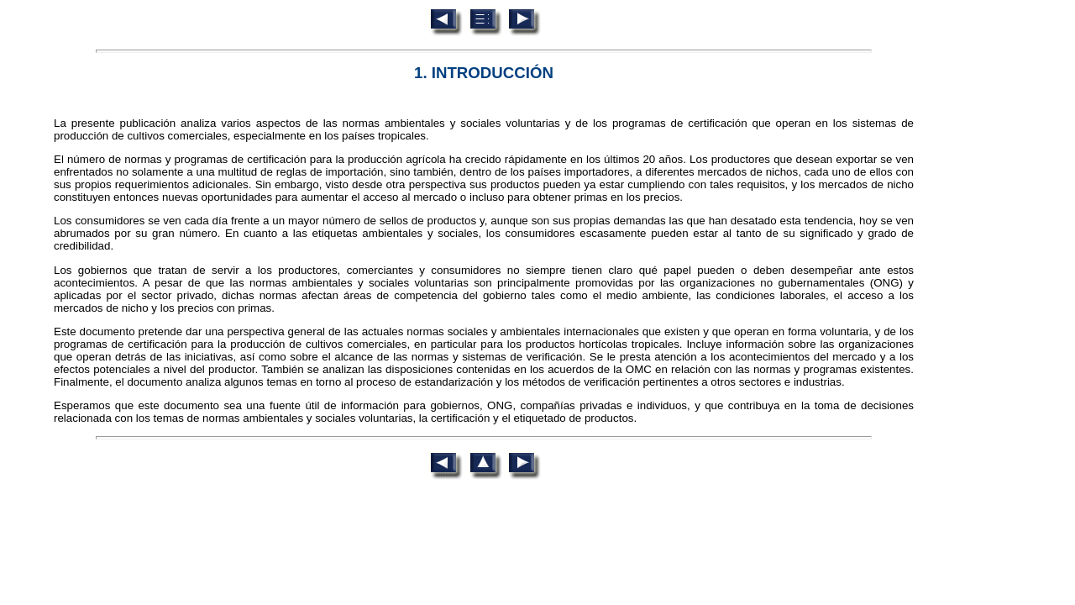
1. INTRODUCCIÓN (483, 73)
